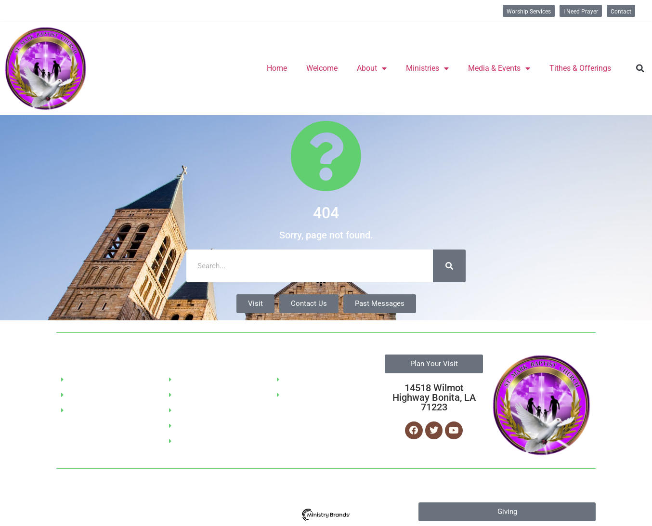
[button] (640, 68)
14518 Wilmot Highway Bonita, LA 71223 (434, 397)
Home (277, 68)
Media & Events (499, 68)
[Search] (449, 266)
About (372, 68)
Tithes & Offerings (580, 68)
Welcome (322, 68)
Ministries (427, 68)
